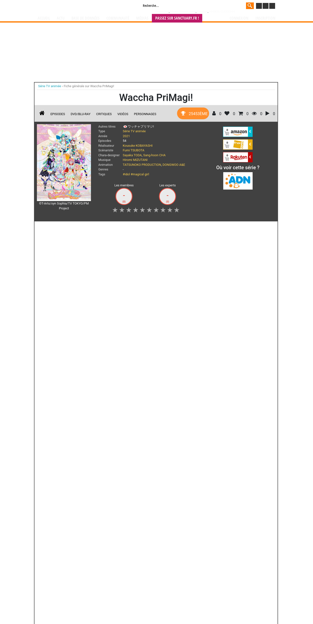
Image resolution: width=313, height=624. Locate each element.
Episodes (57, 114)
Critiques (104, 114)
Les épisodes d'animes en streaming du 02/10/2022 (115, 394)
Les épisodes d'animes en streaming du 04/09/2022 (167, 394)
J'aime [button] (50, 227)
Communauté (117, 18)
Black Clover (48, 511)
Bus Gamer (129, 511)
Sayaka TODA (132, 155)
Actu (61, 18)
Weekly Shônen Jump (183, 11)
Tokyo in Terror (102, 452)
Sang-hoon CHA (154, 155)
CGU (175, 607)
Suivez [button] (69, 227)
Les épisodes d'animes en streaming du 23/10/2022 (115, 336)
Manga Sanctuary (93, 578)
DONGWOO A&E (174, 165)
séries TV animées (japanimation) (226, 578)
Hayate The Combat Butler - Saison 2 (183, 456)
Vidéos (122, 114)
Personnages (145, 114)
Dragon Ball (162, 11)
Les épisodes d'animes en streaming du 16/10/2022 (167, 336)
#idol (126, 174)
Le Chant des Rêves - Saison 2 (155, 456)
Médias (142, 18)
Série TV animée (134, 131)
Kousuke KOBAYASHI (138, 145)
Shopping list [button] (115, 227)
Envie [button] (138, 227)
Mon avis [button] (158, 227)
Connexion (239, 18)
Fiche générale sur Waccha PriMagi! (89, 86)
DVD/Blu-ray (80, 114)
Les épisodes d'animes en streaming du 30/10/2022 (64, 336)
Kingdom (202, 11)
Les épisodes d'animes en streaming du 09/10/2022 (64, 394)
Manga (77, 6)
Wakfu (183, 511)
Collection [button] (90, 227)
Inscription (265, 18)
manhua (193, 578)
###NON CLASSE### (222, 11)
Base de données (85, 18)
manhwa (182, 578)
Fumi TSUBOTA (133, 150)
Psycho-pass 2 (129, 452)
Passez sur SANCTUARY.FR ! (177, 18)
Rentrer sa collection (158, 607)
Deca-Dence (102, 511)
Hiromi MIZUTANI (135, 160)
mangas (171, 578)
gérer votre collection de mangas (141, 582)
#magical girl (140, 174)
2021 (126, 136)
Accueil (44, 18)
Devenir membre (135, 607)
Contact (184, 607)
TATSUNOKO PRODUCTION (142, 165)
